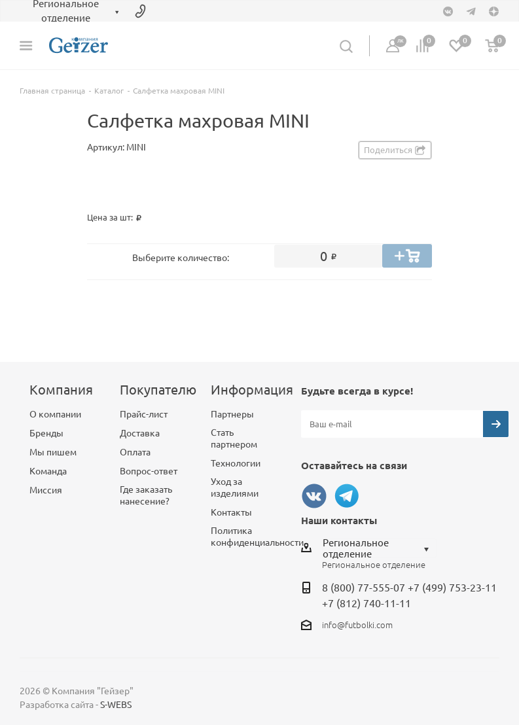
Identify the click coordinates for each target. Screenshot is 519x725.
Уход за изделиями (235, 487)
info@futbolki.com (357, 624)
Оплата (135, 452)
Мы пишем (53, 452)
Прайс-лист (144, 414)
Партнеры (232, 414)
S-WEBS (116, 704)
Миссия (45, 490)
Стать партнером (234, 438)
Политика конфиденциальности (257, 536)
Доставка (140, 433)
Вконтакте (314, 496)
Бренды (46, 433)
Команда (48, 471)
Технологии (235, 463)
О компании (55, 414)
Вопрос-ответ (148, 471)
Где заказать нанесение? (146, 495)
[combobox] (379, 548)
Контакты (231, 512)
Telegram (347, 496)
